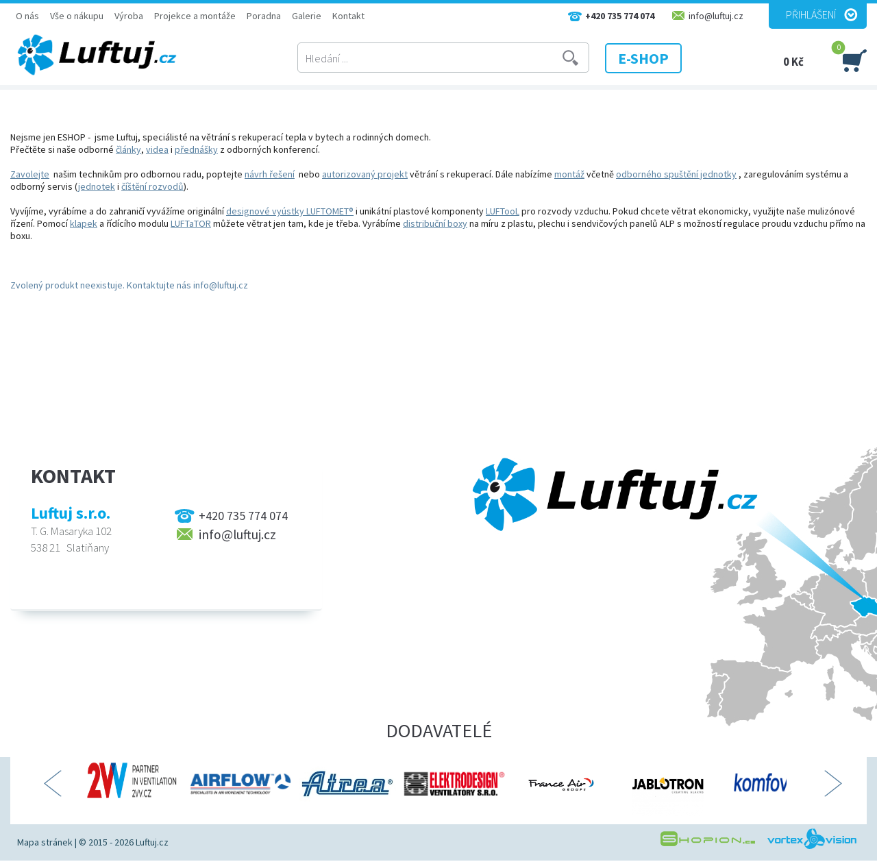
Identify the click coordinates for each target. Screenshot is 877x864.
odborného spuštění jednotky (676, 174)
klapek (83, 223)
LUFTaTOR (191, 223)
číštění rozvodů (152, 186)
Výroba (128, 16)
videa (157, 149)
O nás (27, 16)
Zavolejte (29, 174)
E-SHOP (643, 58)
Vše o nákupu (76, 16)
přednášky (196, 149)
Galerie (306, 16)
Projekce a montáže (195, 16)
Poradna (264, 16)
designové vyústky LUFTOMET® (290, 211)
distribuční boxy (435, 223)
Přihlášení (811, 14)
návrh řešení (270, 174)
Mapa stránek (45, 842)
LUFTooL (502, 211)
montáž (569, 174)
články (128, 149)
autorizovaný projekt (365, 174)
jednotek (96, 186)
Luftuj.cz (152, 842)
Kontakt (348, 16)
